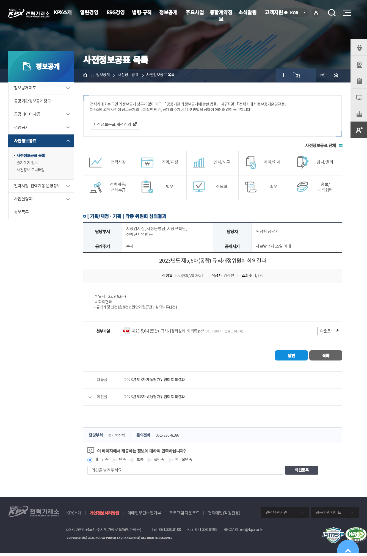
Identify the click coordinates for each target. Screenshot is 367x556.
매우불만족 (189, 463)
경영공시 (21, 128)
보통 (144, 463)
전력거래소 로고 (28, 13)
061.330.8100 (170, 532)
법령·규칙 (142, 12)
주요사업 (195, 12)
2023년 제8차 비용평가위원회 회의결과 (158, 400)
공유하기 (322, 75)
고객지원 (274, 12)
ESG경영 (115, 12)
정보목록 (21, 214)
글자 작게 (309, 75)
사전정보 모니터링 (31, 172)
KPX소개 (63, 12)
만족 (126, 463)
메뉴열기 (346, 11)
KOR (295, 13)
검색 (331, 12)
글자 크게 (282, 75)
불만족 (164, 463)
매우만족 (104, 463)
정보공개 (168, 12)
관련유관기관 (276, 515)
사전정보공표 (25, 142)
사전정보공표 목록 (31, 156)
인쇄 (335, 75)
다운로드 (330, 333)
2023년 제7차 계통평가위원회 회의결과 (158, 383)
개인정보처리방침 (104, 516)
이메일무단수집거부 (144, 516)
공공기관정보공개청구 (32, 102)
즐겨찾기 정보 (28, 164)
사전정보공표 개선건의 (114, 125)
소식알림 (247, 12)
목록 (326, 358)
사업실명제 (23, 201)
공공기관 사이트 (328, 515)
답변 (291, 358)
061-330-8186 (173, 438)
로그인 (316, 12)
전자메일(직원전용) (224, 516)
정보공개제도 (25, 89)
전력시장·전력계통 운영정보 (37, 188)
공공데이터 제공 (27, 115)
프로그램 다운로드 (184, 516)
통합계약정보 (221, 16)
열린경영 (89, 12)
